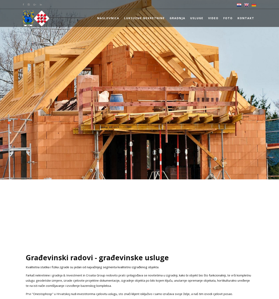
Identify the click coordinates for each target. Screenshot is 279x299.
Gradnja (177, 18)
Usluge (196, 18)
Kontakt (245, 18)
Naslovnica (108, 18)
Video (213, 18)
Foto (228, 18)
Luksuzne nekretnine (144, 18)
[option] (139, 89)
